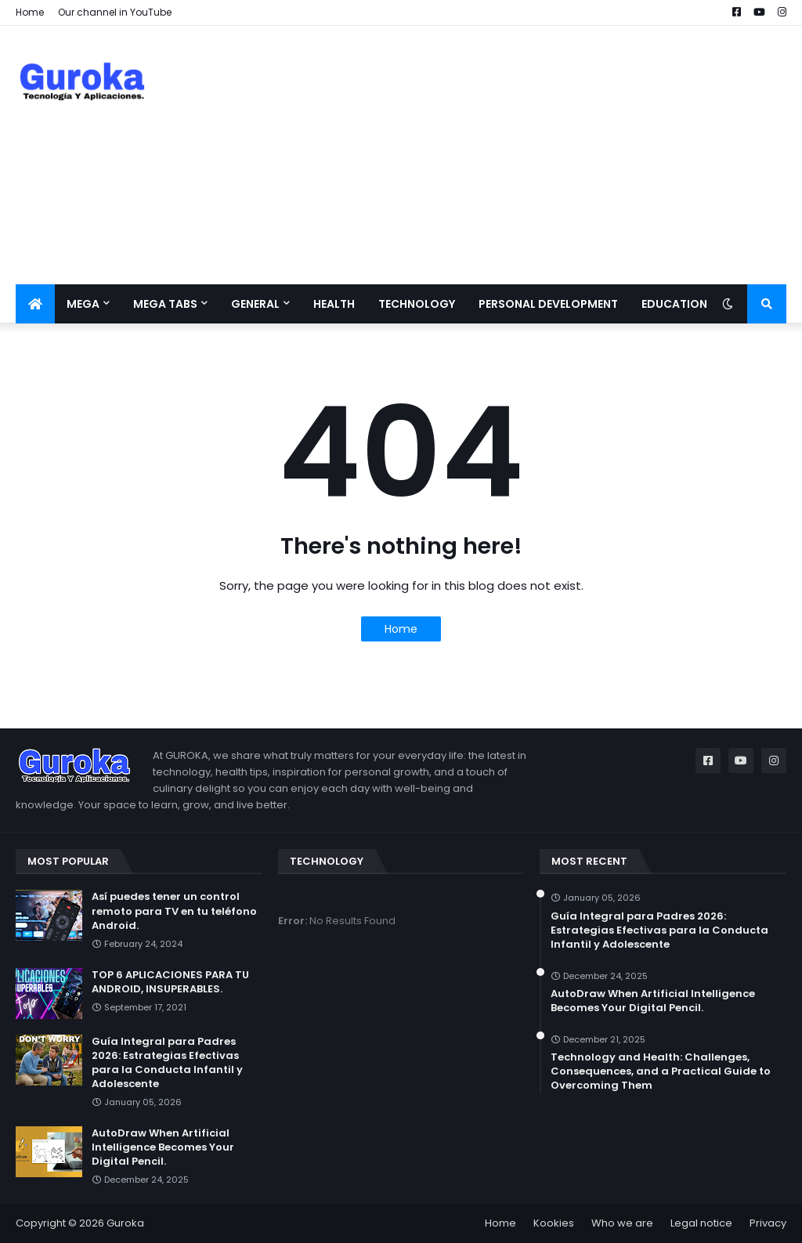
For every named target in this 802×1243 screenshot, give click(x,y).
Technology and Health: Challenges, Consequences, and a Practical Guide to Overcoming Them (661, 1071)
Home (30, 12)
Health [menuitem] (334, 304)
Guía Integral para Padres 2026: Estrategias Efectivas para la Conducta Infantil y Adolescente (167, 1063)
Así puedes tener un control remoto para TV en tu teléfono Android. (174, 911)
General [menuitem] (255, 304)
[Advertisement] (501, 155)
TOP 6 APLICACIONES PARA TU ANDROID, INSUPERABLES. (170, 982)
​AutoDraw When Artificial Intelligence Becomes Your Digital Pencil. (163, 1147)
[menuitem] (35, 303)
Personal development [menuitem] (548, 304)
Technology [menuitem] (416, 304)
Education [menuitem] (674, 304)
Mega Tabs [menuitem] (165, 304)
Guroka (125, 1223)
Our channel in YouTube (115, 12)
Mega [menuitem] (83, 304)
